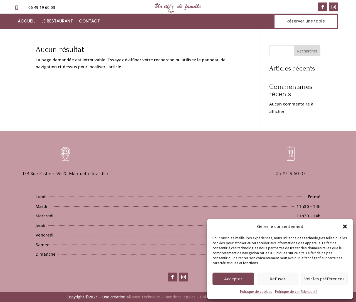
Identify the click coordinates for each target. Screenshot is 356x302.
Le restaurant (57, 21)
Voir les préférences (324, 278)
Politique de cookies (256, 291)
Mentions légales (180, 297)
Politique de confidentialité (296, 291)
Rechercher (307, 51)
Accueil (26, 21)
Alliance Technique (143, 297)
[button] (345, 226)
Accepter (233, 278)
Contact (89, 21)
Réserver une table (305, 21)
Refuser (277, 278)
